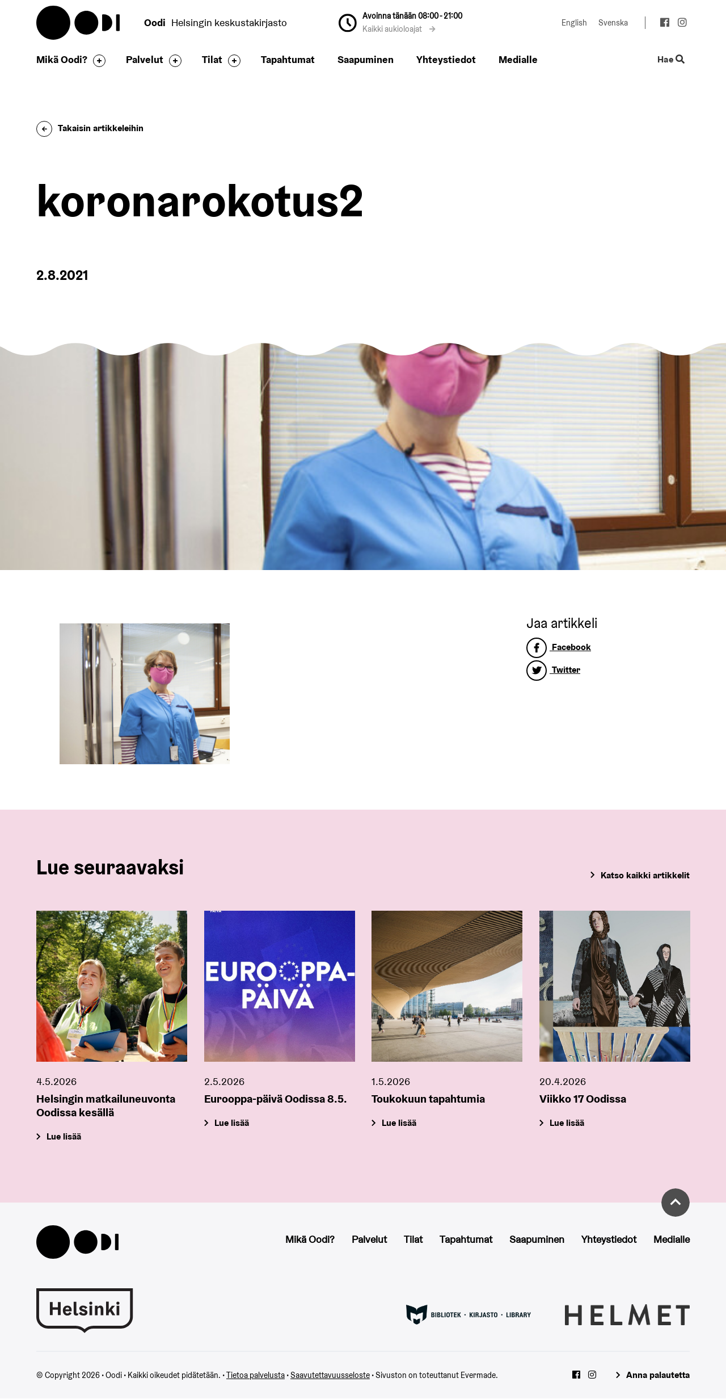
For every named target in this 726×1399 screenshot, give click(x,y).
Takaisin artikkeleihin (89, 128)
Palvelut (144, 59)
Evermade (478, 1375)
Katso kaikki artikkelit (645, 875)
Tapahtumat (288, 59)
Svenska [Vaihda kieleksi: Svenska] (613, 23)
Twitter (553, 670)
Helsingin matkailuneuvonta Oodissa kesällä (105, 1105)
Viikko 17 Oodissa (582, 1098)
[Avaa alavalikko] (96, 61)
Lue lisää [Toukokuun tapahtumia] (399, 1123)
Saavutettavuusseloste (330, 1375)
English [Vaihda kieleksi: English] (574, 23)
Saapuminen (365, 59)
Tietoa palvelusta (255, 1375)
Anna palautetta (658, 1375)
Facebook (558, 647)
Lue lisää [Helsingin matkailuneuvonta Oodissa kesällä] (64, 1136)
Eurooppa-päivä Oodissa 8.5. (275, 1098)
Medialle (518, 59)
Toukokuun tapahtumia (428, 1098)
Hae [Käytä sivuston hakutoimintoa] (671, 60)
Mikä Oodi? (61, 59)
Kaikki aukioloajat (399, 29)
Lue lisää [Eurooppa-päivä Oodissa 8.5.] (231, 1123)
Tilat (212, 59)
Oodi (78, 23)
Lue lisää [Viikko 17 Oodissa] (567, 1123)
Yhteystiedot (446, 59)
